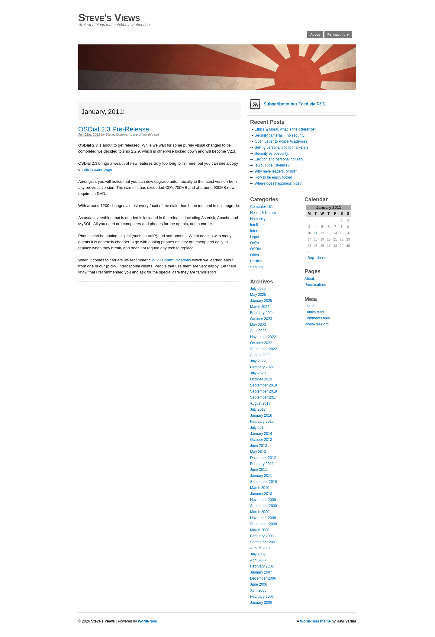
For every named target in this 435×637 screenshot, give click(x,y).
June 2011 (258, 469)
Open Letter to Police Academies (281, 141)
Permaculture (338, 34)
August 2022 (260, 355)
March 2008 (259, 530)
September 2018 (263, 391)
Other (254, 255)
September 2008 (263, 524)
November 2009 (263, 500)
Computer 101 (261, 207)
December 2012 (263, 458)
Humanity (258, 219)
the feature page (98, 169)
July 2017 (258, 409)
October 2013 (261, 440)
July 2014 (258, 427)
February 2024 (262, 313)
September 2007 (263, 542)
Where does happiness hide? (278, 183)
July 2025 (258, 288)
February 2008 (262, 536)
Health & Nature (263, 213)
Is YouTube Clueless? (272, 165)
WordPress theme (315, 621)
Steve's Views (109, 17)
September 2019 (263, 385)
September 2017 (263, 397)
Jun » (321, 258)
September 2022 (263, 349)
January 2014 (261, 434)
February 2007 (262, 566)
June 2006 (258, 584)
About (315, 34)
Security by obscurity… (273, 153)
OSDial (256, 249)
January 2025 (261, 301)
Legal (254, 237)
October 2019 (261, 379)
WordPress (147, 621)
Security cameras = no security (279, 135)
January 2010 (261, 494)
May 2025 (258, 295)
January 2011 (261, 476)
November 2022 (263, 337)
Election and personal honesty (279, 159)
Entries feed (314, 312)
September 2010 (263, 482)
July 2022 (258, 361)
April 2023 (258, 331)
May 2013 (258, 452)
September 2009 (263, 506)
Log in (309, 306)
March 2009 (259, 512)
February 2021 (262, 367)
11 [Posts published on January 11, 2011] (315, 233)
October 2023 (261, 319)
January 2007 (261, 572)
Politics (256, 261)
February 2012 (262, 464)
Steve (110, 134)
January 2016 (261, 415)
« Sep (309, 258)
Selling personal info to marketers (281, 147)
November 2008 (263, 518)
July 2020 (258, 373)
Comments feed (317, 318)
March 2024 (259, 307)
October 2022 (261, 343)
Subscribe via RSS (294, 104)
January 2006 (261, 602)
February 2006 (262, 596)
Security (256, 267)
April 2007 (258, 560)
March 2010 (259, 488)
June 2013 (258, 446)
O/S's (254, 243)
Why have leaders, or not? (276, 171)
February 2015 (262, 421)
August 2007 (260, 548)
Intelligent (258, 225)
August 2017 (260, 403)
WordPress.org (316, 324)
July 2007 (258, 554)
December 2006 (263, 578)
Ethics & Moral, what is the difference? (285, 129)
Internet (256, 231)
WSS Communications (171, 260)
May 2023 (258, 325)
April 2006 (258, 590)
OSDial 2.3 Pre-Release (113, 129)
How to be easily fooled (273, 177)
